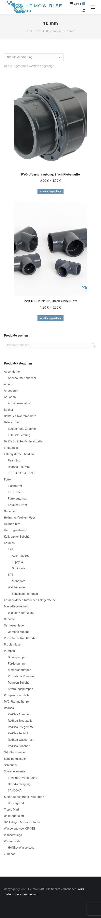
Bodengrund (16, 803)
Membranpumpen (19, 670)
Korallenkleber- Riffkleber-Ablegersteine (30, 600)
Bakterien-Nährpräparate (20, 416)
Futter (8, 479)
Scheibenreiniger (15, 759)
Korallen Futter (17, 505)
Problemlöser (13, 644)
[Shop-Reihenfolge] (34, 57)
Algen (7, 384)
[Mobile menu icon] (93, 7)
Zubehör (9, 854)
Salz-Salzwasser (14, 752)
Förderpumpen (17, 663)
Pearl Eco (14, 460)
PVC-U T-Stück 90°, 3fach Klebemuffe (50, 301)
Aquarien (10, 397)
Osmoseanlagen (14, 625)
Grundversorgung (19, 784)
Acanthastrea (20, 555)
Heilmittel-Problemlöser (19, 517)
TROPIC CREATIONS (21, 473)
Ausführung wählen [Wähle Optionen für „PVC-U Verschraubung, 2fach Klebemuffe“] (50, 191)
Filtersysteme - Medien (19, 454)
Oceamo (9, 619)
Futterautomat (17, 498)
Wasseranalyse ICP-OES (19, 828)
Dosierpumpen (17, 657)
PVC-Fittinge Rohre (16, 701)
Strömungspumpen (20, 689)
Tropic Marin (12, 809)
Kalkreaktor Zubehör (17, 536)
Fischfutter (15, 486)
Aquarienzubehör (19, 403)
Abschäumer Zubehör (22, 378)
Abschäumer (12, 371)
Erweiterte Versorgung (22, 778)
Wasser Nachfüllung (21, 613)
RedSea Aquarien (19, 714)
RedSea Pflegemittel (21, 727)
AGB (81, 889)
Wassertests (12, 841)
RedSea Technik (18, 733)
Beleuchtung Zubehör (22, 429)
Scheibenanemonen (25, 594)
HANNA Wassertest (21, 847)
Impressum (30, 894)
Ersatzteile (11, 448)
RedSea (9, 708)
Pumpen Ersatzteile (16, 695)
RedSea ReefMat (19, 467)
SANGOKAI (15, 790)
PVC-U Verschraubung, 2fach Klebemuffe (50, 174)
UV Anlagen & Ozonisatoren (22, 822)
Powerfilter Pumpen (21, 676)
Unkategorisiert (14, 816)
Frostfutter (15, 492)
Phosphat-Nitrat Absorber (20, 638)
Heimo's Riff (12, 524)
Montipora (18, 581)
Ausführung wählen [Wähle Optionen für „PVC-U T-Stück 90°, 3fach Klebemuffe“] (50, 318)
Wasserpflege (13, 835)
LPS (10, 549)
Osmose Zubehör (19, 632)
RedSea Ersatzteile (20, 720)
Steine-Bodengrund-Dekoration (24, 797)
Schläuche (11, 765)
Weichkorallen (17, 587)
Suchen (93, 345)
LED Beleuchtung (19, 435)
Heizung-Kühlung (15, 530)
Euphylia (17, 562)
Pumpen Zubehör (19, 682)
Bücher (8, 410)
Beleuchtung (12, 422)
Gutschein (10, 511)
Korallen (9, 543)
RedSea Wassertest (21, 739)
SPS (10, 575)
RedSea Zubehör (19, 746)
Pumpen (9, 651)
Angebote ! (11, 390)
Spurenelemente (14, 771)
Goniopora (18, 568)
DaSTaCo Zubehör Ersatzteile (23, 441)
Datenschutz (13, 894)
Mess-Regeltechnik (16, 606)
